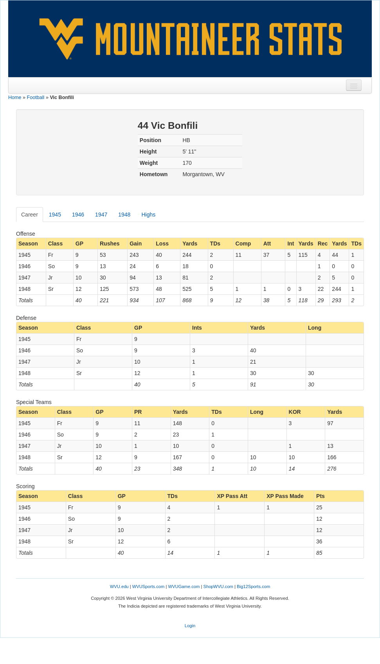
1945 (55, 214)
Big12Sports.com (253, 586)
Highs (148, 214)
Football (36, 97)
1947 (101, 214)
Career (29, 214)
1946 (78, 214)
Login (190, 625)
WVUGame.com (184, 586)
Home (15, 97)
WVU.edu (119, 586)
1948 (124, 214)
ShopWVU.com (218, 586)
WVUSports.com (148, 586)
